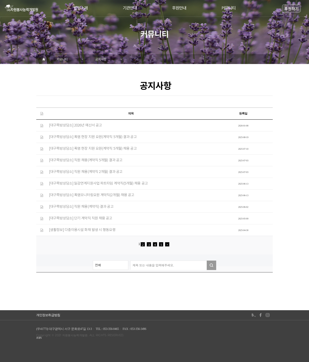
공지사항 (100, 59)
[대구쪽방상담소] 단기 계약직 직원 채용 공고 (80, 218)
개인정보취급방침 (48, 315)
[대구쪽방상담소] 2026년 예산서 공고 (75, 125)
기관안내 (130, 8)
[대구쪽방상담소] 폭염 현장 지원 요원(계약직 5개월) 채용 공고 (93, 149)
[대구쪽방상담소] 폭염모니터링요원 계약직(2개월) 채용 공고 (91, 195)
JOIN (39, 337)
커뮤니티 (228, 8)
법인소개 (81, 8)
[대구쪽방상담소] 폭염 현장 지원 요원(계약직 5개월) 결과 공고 (93, 137)
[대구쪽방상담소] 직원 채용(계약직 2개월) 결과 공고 (85, 172)
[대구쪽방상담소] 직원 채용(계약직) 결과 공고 (81, 207)
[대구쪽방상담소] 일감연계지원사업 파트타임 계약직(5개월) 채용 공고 (98, 184)
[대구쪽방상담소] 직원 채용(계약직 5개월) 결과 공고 (85, 160)
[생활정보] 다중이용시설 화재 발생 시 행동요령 (82, 230)
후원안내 (179, 8)
